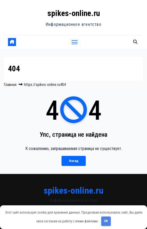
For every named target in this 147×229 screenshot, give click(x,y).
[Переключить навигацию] (74, 42)
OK (106, 221)
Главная (10, 84)
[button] (135, 41)
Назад (73, 161)
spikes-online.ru (73, 13)
